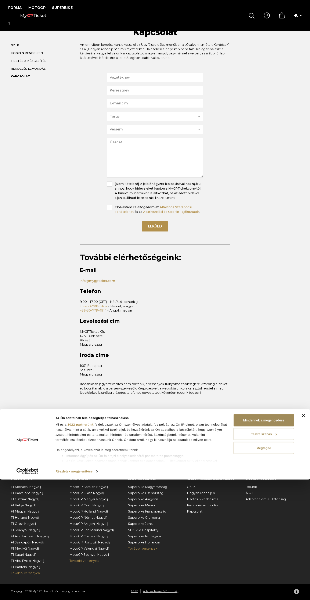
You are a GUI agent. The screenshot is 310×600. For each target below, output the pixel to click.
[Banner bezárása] (303, 536)
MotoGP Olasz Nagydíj (87, 493)
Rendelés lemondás (28, 73)
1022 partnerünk (81, 545)
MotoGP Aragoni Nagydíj (88, 524)
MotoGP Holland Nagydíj (88, 511)
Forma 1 (16, 8)
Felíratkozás (279, 444)
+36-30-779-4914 (93, 316)
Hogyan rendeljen (27, 58)
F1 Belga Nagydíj (23, 505)
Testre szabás (264, 554)
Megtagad (263, 568)
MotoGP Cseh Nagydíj (86, 505)
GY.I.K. (15, 50)
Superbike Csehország (145, 493)
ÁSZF (250, 493)
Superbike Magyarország (147, 487)
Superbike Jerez (141, 524)
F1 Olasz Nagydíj (23, 524)
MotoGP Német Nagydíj (88, 518)
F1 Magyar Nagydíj (25, 511)
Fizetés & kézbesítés (28, 65)
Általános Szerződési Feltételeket (89, 456)
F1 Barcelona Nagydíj (27, 493)
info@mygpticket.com (97, 286)
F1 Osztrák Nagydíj (25, 499)
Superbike (65, 8)
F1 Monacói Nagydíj (26, 487)
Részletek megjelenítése (74, 591)
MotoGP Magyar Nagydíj (88, 499)
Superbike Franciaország (147, 511)
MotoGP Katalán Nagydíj (88, 487)
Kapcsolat (20, 81)
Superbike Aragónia (143, 499)
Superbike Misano (142, 505)
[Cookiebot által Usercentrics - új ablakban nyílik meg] (27, 592)
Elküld (155, 232)
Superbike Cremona (144, 518)
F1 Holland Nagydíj (25, 518)
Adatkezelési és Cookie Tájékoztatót (171, 217)
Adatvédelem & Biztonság (266, 499)
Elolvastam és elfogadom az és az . (157, 214)
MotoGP (39, 8)
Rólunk (251, 487)
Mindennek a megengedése (263, 540)
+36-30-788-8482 (93, 312)
